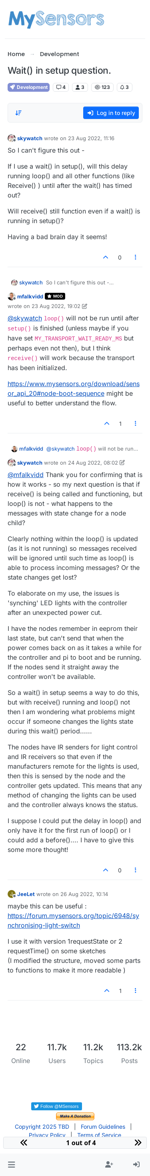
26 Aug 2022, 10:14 (84, 894)
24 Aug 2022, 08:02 (93, 462)
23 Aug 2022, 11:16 (91, 138)
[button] (11, 1165)
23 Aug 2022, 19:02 (56, 306)
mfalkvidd (30, 296)
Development (29, 87)
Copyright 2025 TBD (42, 1126)
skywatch (29, 138)
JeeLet (26, 894)
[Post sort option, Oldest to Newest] (18, 113)
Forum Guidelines (103, 1126)
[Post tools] (135, 257)
